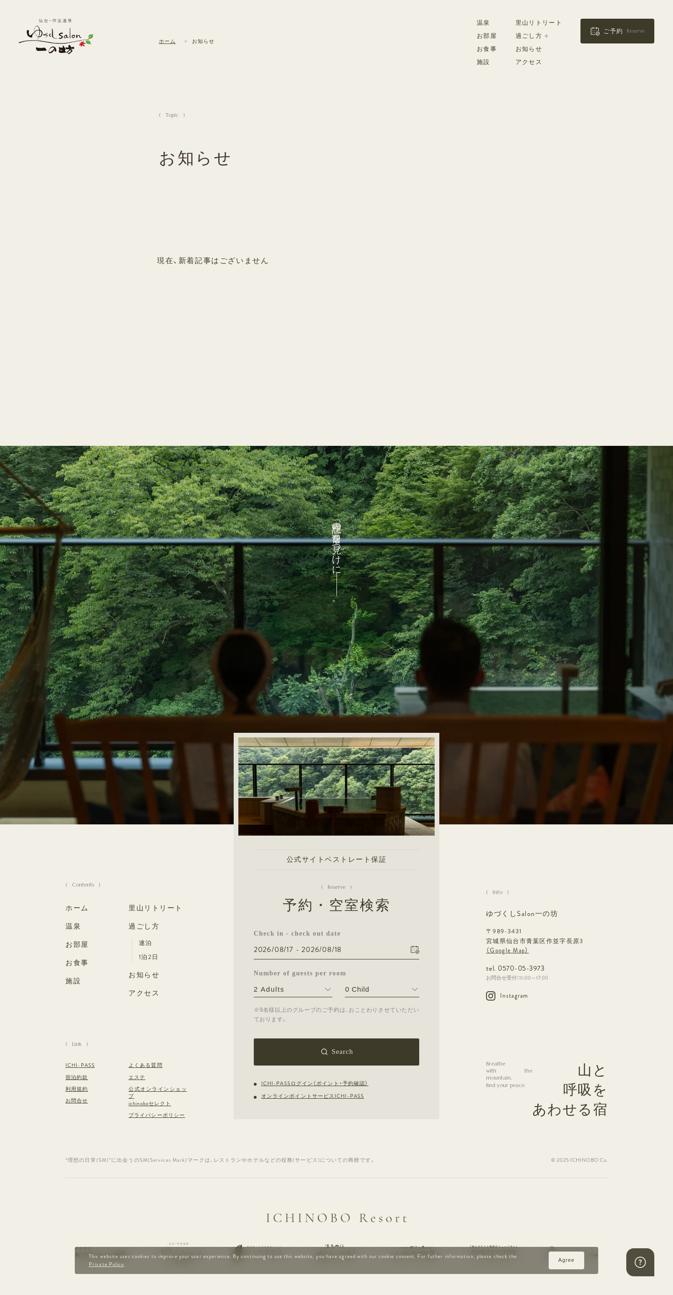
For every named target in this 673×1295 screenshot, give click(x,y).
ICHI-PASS (80, 1065)
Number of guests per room (293, 973)
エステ (137, 1077)
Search (342, 1051)
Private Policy (106, 1264)
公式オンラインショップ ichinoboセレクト (158, 1096)
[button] (617, 31)
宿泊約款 (76, 1077)
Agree (566, 1260)
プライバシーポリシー (157, 1115)
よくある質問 (146, 1065)
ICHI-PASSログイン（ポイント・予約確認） (314, 1083)
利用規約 (76, 1089)
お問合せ (76, 1100)
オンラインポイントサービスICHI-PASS (312, 1096)
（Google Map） (507, 950)
